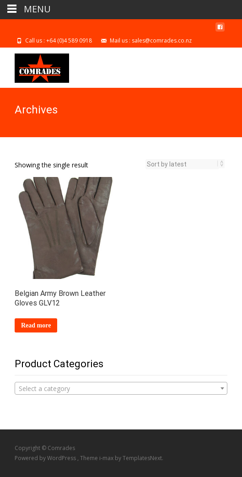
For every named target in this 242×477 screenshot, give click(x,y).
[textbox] (121, 388)
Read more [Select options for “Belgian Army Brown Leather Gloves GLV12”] (36, 325)
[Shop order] (182, 164)
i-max (107, 458)
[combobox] (121, 388)
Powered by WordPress (46, 458)
